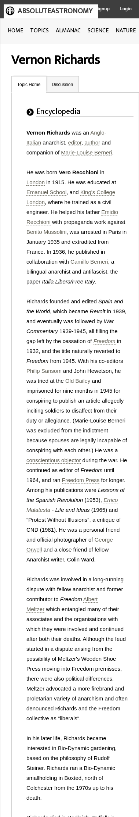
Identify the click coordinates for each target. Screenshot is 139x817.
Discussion (62, 84)
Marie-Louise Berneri (86, 152)
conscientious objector (53, 460)
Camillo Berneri (89, 261)
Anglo (97, 132)
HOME (15, 31)
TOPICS (39, 31)
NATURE (126, 31)
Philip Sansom (44, 371)
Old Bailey (77, 381)
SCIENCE (98, 31)
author (92, 142)
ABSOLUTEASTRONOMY (55, 11)
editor (74, 142)
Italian (33, 142)
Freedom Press (81, 480)
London (35, 182)
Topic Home (28, 84)
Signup (102, 8)
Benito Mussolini (46, 232)
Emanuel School (46, 192)
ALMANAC (68, 31)
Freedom (105, 341)
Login (126, 8)
